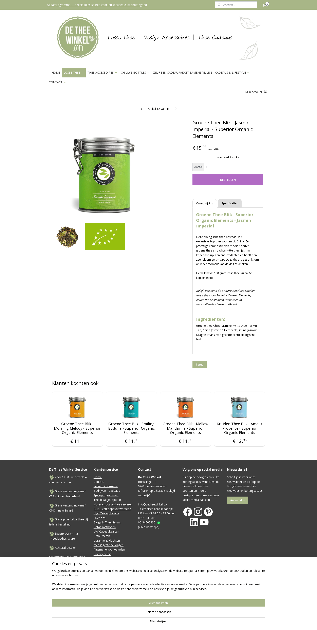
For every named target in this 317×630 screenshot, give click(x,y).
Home (98, 477)
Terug (199, 364)
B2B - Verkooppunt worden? (112, 509)
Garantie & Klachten (107, 540)
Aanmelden (237, 500)
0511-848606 (146, 518)
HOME (56, 72)
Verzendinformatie (106, 486)
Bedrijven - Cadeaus (107, 491)
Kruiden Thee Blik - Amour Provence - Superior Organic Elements (239, 428)
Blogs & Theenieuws (107, 522)
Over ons (100, 518)
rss (179, 609)
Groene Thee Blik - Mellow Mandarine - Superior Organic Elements (185, 428)
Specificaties (230, 203)
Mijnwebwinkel (230, 609)
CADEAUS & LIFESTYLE (232, 72)
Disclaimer (100, 558)
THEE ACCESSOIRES (102, 72)
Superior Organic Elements (233, 295)
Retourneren (102, 536)
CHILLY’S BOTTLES (135, 72)
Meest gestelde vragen (109, 545)
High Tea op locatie (106, 513)
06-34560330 (146, 522)
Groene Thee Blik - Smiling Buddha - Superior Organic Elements (131, 428)
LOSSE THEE (73, 72)
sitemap (170, 609)
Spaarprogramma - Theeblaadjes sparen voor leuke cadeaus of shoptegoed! (97, 5)
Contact (99, 482)
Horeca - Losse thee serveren (113, 504)
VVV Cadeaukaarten (106, 531)
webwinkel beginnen (194, 609)
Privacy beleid (102, 554)
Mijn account (256, 92)
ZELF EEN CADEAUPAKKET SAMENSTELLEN (182, 72)
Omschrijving (204, 203)
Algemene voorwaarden (109, 549)
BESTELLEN (228, 180)
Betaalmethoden (105, 527)
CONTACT (58, 82)
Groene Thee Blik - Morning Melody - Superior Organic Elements (77, 428)
